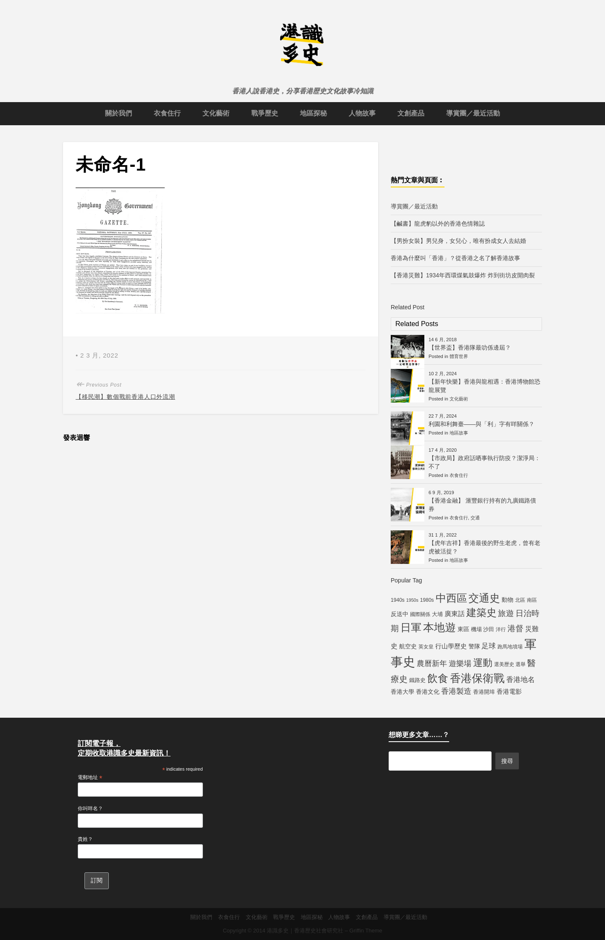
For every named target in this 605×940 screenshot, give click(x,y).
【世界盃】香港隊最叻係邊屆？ (470, 347)
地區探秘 (313, 113)
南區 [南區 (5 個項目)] (532, 600)
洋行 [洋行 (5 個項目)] (501, 629)
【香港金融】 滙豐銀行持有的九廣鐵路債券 (482, 504)
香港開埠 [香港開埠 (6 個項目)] (484, 692)
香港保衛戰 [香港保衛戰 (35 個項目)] (477, 678)
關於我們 (118, 113)
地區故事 (459, 432)
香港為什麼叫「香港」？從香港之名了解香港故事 (455, 258)
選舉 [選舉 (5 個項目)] (521, 664)
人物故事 (362, 113)
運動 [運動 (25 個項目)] (482, 662)
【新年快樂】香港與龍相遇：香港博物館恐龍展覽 (484, 385)
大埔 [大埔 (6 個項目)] (437, 614)
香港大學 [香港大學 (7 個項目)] (402, 691)
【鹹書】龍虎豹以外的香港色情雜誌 (438, 223)
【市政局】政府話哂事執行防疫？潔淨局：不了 (484, 462)
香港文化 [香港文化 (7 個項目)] (427, 691)
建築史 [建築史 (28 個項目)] (481, 612)
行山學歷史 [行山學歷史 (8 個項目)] (451, 646)
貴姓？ (85, 839)
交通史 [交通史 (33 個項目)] (484, 598)
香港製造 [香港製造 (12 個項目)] (456, 691)
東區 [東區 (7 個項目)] (463, 629)
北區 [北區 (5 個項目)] (520, 600)
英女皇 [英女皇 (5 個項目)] (426, 647)
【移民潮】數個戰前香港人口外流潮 (125, 396)
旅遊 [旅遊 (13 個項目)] (506, 613)
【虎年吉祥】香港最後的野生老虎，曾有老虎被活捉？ (484, 547)
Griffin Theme (366, 930)
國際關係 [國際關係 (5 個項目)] (420, 614)
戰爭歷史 (264, 113)
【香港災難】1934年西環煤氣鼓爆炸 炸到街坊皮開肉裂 (463, 275)
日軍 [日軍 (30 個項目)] (410, 627)
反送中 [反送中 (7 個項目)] (399, 614)
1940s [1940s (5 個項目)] (398, 600)
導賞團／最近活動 (473, 113)
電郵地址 (90, 777)
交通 (475, 517)
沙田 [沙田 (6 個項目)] (488, 629)
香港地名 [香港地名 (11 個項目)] (520, 679)
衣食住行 (167, 113)
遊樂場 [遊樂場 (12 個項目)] (460, 663)
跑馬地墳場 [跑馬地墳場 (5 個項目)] (510, 647)
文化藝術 (216, 113)
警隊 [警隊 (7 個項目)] (474, 646)
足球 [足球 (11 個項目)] (488, 646)
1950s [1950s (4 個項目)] (412, 600)
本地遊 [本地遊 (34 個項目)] (439, 627)
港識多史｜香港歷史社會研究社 (305, 930)
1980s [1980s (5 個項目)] (427, 600)
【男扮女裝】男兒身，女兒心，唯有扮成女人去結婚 (458, 240)
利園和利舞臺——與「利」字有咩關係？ (481, 424)
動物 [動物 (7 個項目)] (507, 599)
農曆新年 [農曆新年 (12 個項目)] (432, 663)
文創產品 (410, 113)
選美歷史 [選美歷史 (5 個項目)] (504, 664)
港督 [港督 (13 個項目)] (515, 628)
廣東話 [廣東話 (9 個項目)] (455, 613)
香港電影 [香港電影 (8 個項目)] (509, 691)
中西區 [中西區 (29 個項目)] (451, 598)
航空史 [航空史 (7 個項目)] (408, 646)
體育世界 (459, 356)
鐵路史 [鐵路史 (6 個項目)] (417, 680)
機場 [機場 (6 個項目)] (476, 629)
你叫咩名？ (90, 808)
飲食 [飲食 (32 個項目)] (437, 678)
